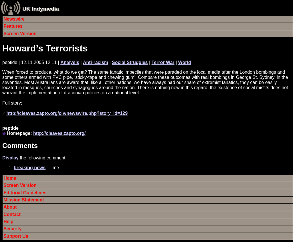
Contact (12, 214)
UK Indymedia (40, 9)
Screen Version (20, 33)
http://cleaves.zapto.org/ (59, 133)
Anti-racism (95, 62)
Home (9, 178)
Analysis (69, 62)
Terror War (163, 62)
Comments (20, 145)
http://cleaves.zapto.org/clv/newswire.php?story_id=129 (67, 113)
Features (13, 26)
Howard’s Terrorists (45, 48)
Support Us (15, 236)
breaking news (29, 167)
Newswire (14, 19)
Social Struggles (130, 62)
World (184, 62)
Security (12, 228)
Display (10, 157)
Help (8, 221)
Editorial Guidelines (24, 192)
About (10, 207)
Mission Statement (23, 199)
